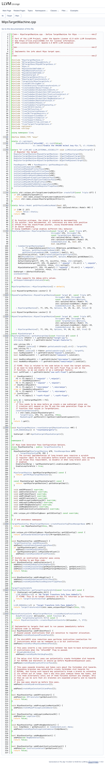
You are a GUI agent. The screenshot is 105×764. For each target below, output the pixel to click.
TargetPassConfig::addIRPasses (29, 543)
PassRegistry (20, 165)
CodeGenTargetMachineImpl (31, 246)
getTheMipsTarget (70, 154)
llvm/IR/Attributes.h (33, 107)
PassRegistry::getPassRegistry (49, 165)
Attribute (18, 338)
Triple (85, 192)
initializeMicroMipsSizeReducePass (31, 175)
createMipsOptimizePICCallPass (37, 579)
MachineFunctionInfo (22, 614)
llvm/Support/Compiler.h (34, 118)
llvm (31, 132)
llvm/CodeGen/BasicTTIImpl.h (36, 88)
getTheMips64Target (71, 158)
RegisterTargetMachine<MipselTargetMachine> (36, 156)
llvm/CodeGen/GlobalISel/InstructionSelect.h (45, 94)
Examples (74, 11)
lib (3, 16)
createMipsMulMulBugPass (36, 654)
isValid (30, 346)
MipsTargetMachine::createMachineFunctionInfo (57, 614)
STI (46, 618)
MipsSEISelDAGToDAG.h (33, 73)
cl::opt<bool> (26, 141)
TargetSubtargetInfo (32, 618)
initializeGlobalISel (24, 167)
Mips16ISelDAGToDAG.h (33, 68)
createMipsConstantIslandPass (37, 688)
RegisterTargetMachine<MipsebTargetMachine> (36, 154)
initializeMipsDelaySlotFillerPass (31, 171)
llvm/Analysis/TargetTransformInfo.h (41, 85)
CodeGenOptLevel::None (61, 727)
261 (5, 590)
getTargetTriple (64, 254)
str (69, 346)
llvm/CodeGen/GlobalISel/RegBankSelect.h (43, 98)
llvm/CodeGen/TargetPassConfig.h (38, 105)
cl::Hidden (88, 145)
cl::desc (37, 145)
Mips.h (25, 66)
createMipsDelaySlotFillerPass (37, 663)
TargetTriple (26, 415)
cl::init (50, 143)
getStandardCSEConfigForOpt (35, 534)
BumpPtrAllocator (24, 616)
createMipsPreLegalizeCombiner (37, 708)
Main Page (7, 11)
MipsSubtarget (25, 333)
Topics (30, 11)
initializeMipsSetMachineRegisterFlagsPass (36, 186)
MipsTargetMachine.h (32, 60)
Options (77, 235)
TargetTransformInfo (22, 588)
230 (5, 524)
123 (5, 295)
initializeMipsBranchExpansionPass (31, 173)
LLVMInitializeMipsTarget (78, 150)
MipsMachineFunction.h (33, 71)
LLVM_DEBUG (19, 430)
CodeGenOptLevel (59, 242)
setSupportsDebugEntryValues (28, 280)
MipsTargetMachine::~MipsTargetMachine (31, 286)
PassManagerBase (62, 451)
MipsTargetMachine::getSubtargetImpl (30, 336)
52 (5, 143)
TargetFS (79, 351)
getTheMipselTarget (71, 156)
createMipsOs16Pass (34, 549)
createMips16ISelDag (32, 566)
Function (60, 336)
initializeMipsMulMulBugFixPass (30, 182)
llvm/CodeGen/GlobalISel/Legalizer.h (41, 96)
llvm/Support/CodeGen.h (34, 115)
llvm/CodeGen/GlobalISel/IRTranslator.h (42, 92)
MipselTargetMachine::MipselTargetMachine (33, 316)
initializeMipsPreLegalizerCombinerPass (34, 177)
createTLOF (69, 192)
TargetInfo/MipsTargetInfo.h (36, 81)
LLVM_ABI (27, 150)
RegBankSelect (33, 737)
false (84, 308)
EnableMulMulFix (24, 143)
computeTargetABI (44, 257)
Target (9, 16)
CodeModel (55, 252)
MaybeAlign (25, 417)
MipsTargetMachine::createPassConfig (49, 524)
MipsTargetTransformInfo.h (35, 79)
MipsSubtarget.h (30, 75)
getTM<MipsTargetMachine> (36, 475)
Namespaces (41, 11)
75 (5, 192)
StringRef (56, 233)
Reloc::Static (30, 212)
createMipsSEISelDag (32, 569)
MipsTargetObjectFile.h (34, 77)
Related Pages (19, 11)
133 (5, 316)
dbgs (27, 430)
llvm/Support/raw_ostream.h (36, 122)
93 (5, 231)
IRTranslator (33, 697)
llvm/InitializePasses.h (34, 111)
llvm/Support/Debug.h (33, 120)
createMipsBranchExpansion (35, 684)
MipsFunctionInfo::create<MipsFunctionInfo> (43, 620)
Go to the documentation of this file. (18, 29)
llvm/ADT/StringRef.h (33, 83)
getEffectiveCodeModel (33, 252)
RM (82, 237)
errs (30, 594)
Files (65, 11)
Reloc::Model (25, 205)
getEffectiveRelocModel (44, 205)
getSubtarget (38, 434)
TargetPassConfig (52, 447)
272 (5, 614)
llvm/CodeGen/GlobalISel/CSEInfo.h (39, 90)
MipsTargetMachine (27, 308)
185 (5, 427)
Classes (54, 11)
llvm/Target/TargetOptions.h (36, 124)
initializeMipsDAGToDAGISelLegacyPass (33, 184)
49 (5, 137)
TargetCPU (81, 346)
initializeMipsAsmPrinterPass (29, 169)
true (84, 329)
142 (5, 336)
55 (5, 150)
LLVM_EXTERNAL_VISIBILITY (46, 150)
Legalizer (31, 716)
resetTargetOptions (25, 410)
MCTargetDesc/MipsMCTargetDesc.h (38, 64)
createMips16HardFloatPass (37, 554)
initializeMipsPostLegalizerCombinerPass (34, 179)
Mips (17, 16)
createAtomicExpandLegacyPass (37, 545)
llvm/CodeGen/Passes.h (33, 103)
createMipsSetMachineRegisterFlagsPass (42, 581)
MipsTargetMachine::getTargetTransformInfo (33, 590)
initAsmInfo (20, 274)
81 (5, 205)
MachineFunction (61, 427)
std (69, 261)
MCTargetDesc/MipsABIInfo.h (36, 62)
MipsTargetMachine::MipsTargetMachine (31, 231)
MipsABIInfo (28, 257)
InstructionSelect (36, 748)
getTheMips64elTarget (72, 160)
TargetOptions (64, 235)
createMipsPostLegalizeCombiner (38, 729)
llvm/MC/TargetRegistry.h (35, 113)
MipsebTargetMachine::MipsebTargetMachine (33, 295)
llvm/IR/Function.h (31, 109)
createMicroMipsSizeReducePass (37, 643)
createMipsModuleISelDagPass (36, 564)
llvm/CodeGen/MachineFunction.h (38, 100)
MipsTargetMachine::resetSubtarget (34, 427)
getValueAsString (56, 346)
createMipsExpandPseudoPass (36, 635)
